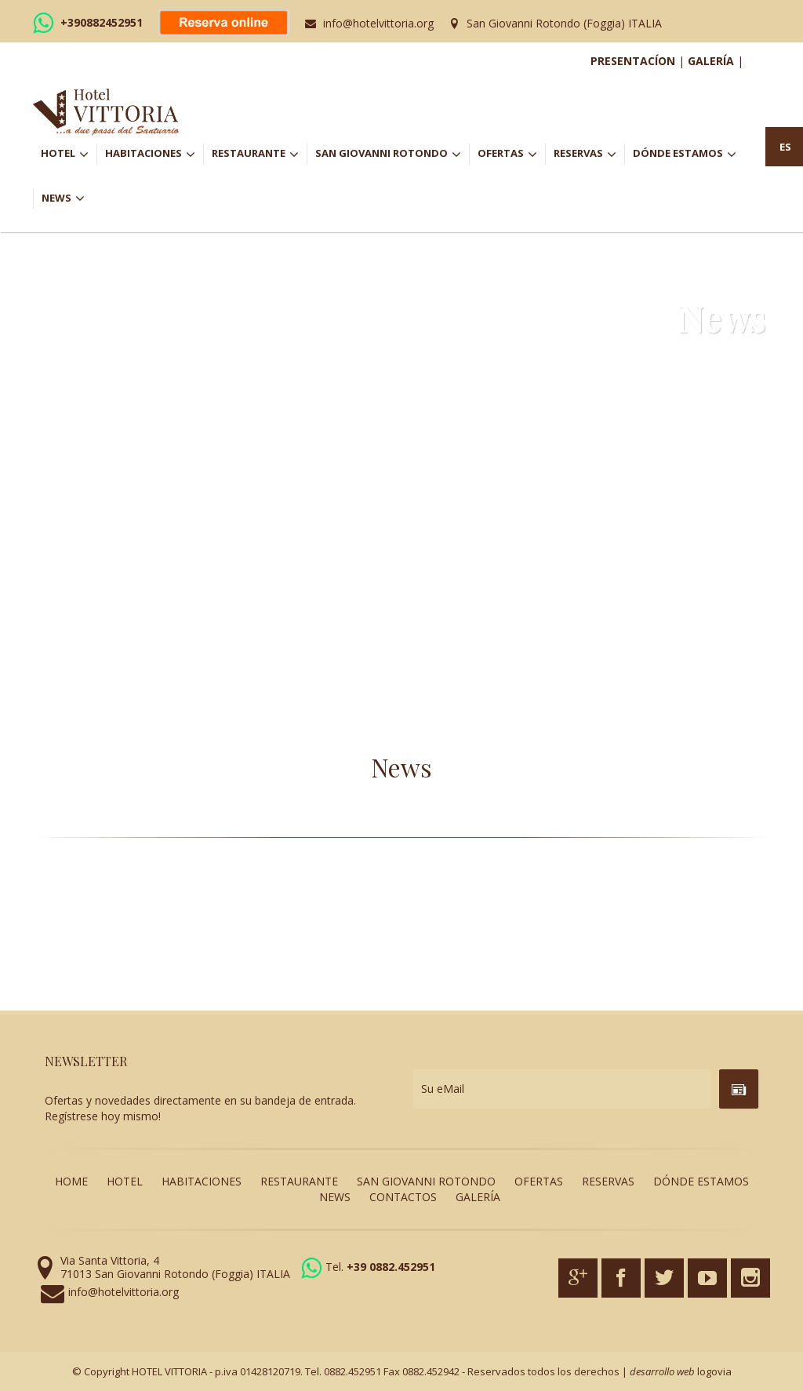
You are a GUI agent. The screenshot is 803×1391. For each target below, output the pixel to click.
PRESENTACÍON (632, 60)
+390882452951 (101, 22)
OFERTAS (511, 154)
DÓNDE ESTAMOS (684, 154)
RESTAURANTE (259, 154)
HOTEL (68, 154)
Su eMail (442, 1088)
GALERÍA (711, 60)
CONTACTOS (403, 1196)
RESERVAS (589, 154)
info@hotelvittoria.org (378, 23)
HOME (71, 1181)
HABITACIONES (154, 154)
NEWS (63, 198)
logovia (714, 1371)
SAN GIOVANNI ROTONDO (392, 154)
